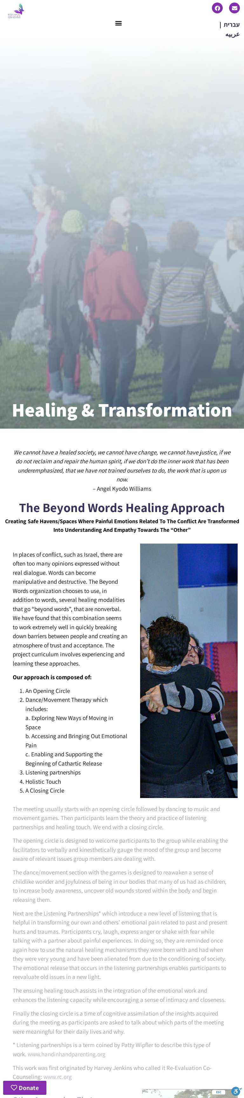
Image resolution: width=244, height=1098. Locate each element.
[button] (118, 23)
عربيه (232, 34)
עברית (232, 24)
